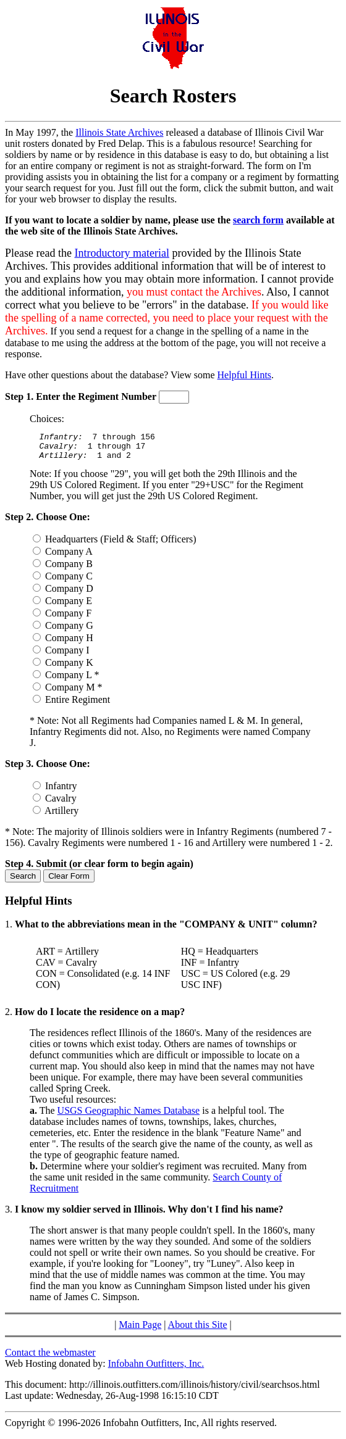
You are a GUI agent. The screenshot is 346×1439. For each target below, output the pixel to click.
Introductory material (121, 253)
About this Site (197, 1330)
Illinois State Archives (119, 132)
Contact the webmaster (50, 1358)
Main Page (140, 1330)
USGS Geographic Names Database (128, 1116)
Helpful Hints (244, 375)
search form (258, 220)
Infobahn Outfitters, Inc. (156, 1369)
